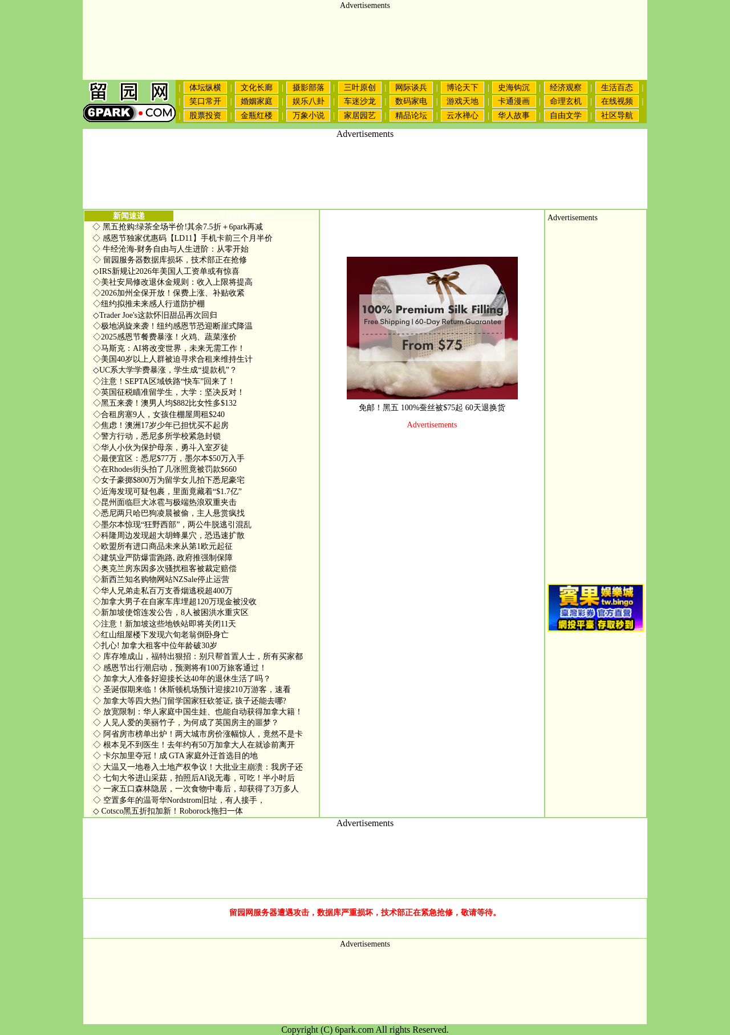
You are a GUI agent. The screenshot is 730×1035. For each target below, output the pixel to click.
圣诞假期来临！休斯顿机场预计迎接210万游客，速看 (192, 689)
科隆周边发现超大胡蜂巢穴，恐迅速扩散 (169, 535)
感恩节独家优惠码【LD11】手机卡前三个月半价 (188, 238)
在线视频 (617, 101)
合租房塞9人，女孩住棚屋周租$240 (159, 414)
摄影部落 (309, 87)
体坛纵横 (205, 87)
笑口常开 (205, 101)
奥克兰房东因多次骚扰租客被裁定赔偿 (165, 568)
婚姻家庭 (257, 101)
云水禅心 (462, 115)
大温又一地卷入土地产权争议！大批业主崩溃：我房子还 (198, 767)
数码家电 (411, 101)
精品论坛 (411, 115)
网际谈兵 (411, 87)
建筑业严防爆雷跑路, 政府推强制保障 (163, 557)
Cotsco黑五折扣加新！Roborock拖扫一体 (168, 811)
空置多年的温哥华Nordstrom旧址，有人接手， (179, 800)
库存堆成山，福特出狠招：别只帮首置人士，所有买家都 (198, 656)
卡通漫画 (514, 101)
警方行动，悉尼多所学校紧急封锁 (157, 436)
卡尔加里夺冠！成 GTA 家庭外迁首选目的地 (175, 755)
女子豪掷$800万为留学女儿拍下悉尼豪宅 (169, 480)
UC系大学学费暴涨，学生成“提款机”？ (165, 370)
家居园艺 (360, 115)
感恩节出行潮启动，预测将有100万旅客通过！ (180, 668)
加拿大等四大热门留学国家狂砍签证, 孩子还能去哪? (189, 701)
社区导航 (617, 115)
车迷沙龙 (360, 101)
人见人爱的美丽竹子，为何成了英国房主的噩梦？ (186, 722)
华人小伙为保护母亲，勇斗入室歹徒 (161, 447)
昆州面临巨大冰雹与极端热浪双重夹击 (165, 502)
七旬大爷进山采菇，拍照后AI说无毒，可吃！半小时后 (194, 778)
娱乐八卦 (309, 101)
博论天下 (462, 87)
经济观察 (566, 87)
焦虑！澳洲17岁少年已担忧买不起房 (161, 425)
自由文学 (566, 115)
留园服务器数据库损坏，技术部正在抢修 (170, 260)
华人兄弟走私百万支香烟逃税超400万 (163, 591)
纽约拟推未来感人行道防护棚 (149, 304)
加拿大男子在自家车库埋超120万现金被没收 (175, 601)
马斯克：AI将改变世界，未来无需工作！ (169, 348)
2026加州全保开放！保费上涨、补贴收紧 (169, 293)
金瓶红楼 (257, 115)
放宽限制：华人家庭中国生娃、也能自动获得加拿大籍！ (198, 711)
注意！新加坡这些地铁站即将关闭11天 (164, 624)
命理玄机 (566, 101)
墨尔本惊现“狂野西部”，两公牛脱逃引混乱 (172, 524)
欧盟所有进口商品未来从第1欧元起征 (163, 546)
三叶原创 (360, 87)
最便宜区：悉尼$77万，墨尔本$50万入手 (169, 458)
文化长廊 (257, 87)
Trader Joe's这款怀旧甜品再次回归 (155, 315)
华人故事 (514, 115)
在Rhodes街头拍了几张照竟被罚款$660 (165, 469)
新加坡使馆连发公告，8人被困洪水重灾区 (171, 612)
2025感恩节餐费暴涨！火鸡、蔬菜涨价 (165, 337)
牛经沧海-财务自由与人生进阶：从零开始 (176, 249)
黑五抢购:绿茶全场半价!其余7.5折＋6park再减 (183, 227)
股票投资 (205, 115)
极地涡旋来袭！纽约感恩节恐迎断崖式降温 (173, 326)
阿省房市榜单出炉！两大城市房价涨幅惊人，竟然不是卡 (198, 734)
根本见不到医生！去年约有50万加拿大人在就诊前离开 (194, 745)
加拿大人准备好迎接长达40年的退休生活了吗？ (182, 678)
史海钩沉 (514, 87)
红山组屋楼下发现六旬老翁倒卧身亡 (161, 634)
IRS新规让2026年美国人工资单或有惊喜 (166, 271)
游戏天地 (462, 101)
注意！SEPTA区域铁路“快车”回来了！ (164, 381)
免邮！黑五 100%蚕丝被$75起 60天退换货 (432, 407)
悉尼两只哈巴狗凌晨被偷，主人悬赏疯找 (169, 513)
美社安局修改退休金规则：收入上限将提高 (173, 282)
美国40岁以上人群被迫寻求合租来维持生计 (173, 359)
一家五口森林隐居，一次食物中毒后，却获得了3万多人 (196, 789)
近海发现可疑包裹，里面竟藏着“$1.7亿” (167, 491)
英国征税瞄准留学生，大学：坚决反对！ (169, 392)
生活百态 (617, 87)
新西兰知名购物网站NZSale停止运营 (161, 579)
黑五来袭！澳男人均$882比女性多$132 (165, 403)
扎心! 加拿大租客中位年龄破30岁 (155, 645)
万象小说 (309, 115)
